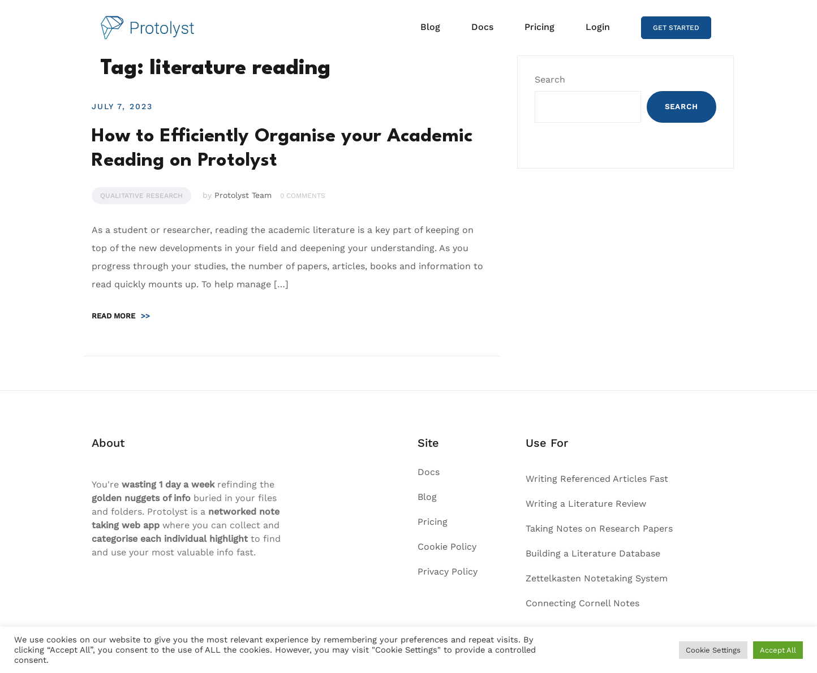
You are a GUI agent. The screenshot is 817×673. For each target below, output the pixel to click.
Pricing (539, 26)
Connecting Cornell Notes (582, 603)
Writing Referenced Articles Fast (597, 478)
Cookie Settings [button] (713, 650)
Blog (430, 26)
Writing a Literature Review (586, 503)
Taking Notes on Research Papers (599, 528)
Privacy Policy (448, 571)
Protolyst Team (243, 195)
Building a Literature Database (593, 553)
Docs (482, 26)
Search (550, 79)
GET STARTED (676, 28)
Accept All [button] (778, 650)
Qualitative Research (141, 196)
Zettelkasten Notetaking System (597, 578)
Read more (121, 316)
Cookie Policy (447, 546)
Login (598, 26)
